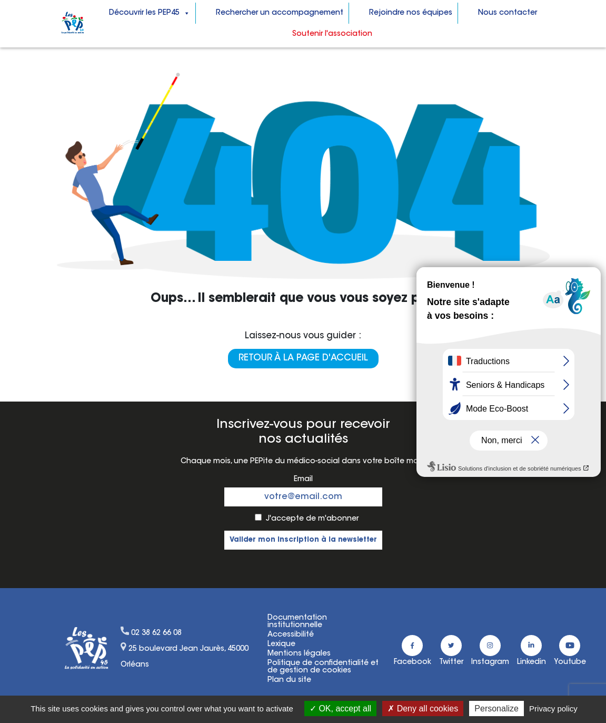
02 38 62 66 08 (156, 633)
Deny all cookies (423, 708)
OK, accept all (340, 708)
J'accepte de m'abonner (312, 519)
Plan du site (289, 680)
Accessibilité (290, 635)
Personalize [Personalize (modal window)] (496, 708)
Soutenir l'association (332, 34)
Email (303, 479)
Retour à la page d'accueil (303, 358)
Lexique (281, 644)
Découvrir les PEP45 (149, 13)
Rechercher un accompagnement (279, 13)
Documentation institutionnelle (297, 621)
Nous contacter (507, 13)
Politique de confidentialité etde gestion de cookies (323, 667)
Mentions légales (299, 654)
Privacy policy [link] (553, 708)
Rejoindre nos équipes (410, 13)
